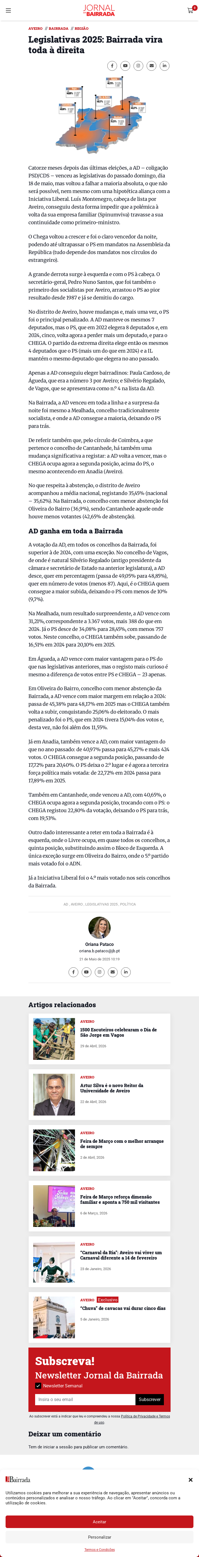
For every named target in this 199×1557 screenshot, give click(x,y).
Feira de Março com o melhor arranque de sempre (122, 1143)
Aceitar (99, 1521)
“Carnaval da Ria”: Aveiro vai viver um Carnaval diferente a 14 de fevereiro (121, 1255)
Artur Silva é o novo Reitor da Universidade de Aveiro (111, 1088)
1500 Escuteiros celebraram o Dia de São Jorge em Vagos (118, 1032)
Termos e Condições (99, 1550)
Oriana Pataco (99, 944)
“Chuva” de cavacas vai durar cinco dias (123, 1308)
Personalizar (99, 1537)
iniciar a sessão (58, 1446)
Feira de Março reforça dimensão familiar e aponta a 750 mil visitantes (120, 1199)
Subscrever (150, 1399)
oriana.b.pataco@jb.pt (99, 950)
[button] (190, 1479)
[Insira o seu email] (85, 1399)
